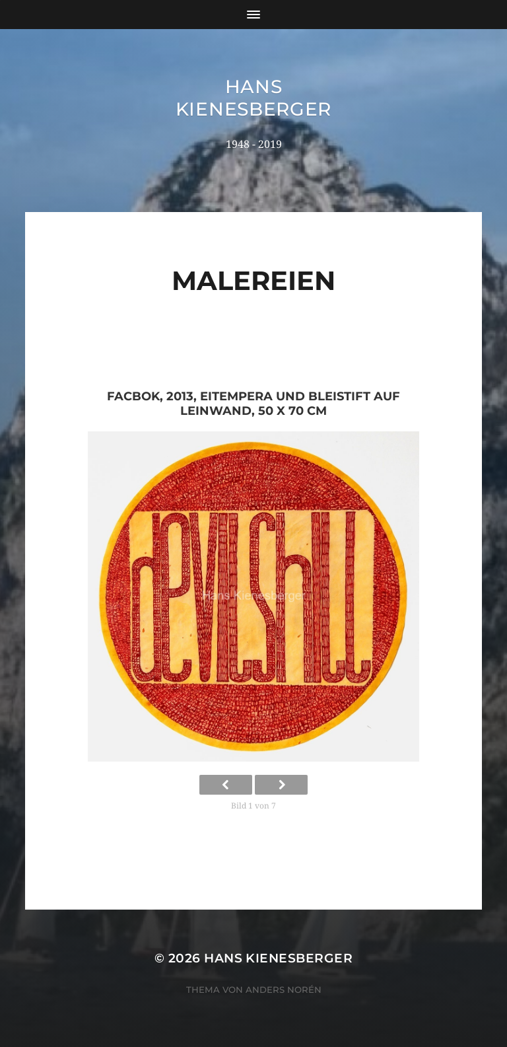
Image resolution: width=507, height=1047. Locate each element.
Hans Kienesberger (253, 97)
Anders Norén (283, 989)
